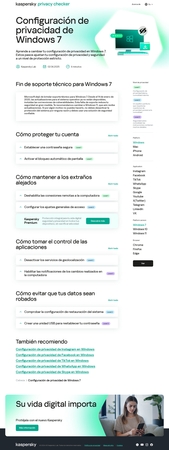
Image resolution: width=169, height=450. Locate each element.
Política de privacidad (92, 445)
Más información (27, 428)
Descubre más (98, 221)
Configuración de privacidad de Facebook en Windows (55, 355)
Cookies (120, 445)
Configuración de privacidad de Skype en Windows (52, 372)
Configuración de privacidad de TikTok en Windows (52, 360)
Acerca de (136, 4)
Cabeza (20, 380)
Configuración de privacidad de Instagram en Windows (55, 349)
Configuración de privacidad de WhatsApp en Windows (55, 366)
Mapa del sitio (108, 445)
